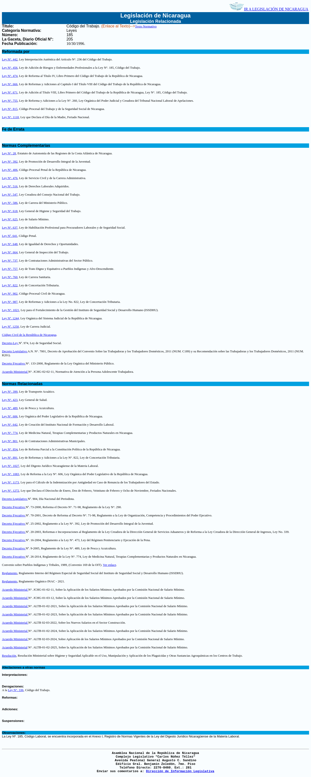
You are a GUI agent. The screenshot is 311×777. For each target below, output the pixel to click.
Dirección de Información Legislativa (180, 771)
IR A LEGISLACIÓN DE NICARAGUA (268, 9)
